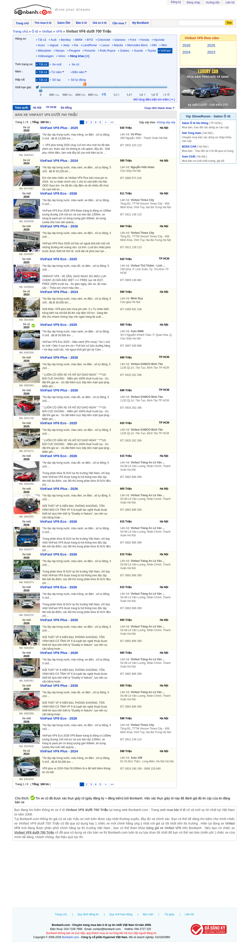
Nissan (60, 50)
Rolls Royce (107, 50)
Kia (76, 45)
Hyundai (159, 39)
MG (154, 45)
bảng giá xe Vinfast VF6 (163, 828)
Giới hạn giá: (23, 87)
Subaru (124, 50)
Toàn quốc (21, 107)
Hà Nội (37, 107)
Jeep (66, 45)
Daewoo (120, 39)
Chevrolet (104, 39)
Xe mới (56, 64)
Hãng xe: (21, 38)
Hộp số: (20, 79)
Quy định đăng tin (88, 914)
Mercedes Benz (137, 45)
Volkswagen (46, 56)
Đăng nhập (193, 2)
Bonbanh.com (70, 937)
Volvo (61, 56)
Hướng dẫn (213, 2)
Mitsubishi (44, 50)
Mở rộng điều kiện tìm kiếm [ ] (154, 99)
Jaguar (54, 45)
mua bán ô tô (176, 810)
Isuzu (41, 45)
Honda (145, 39)
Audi (53, 39)
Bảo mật (148, 914)
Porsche (90, 50)
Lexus (105, 45)
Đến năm (79, 72)
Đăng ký (176, 2)
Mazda (118, 45)
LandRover (90, 45)
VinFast (165, 50)
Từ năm (56, 72)
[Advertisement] (124, 874)
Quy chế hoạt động (120, 914)
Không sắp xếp (166, 122)
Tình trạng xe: (24, 64)
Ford (133, 39)
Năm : (19, 71)
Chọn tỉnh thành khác (159, 108)
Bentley (66, 39)
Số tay (56, 79)
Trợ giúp (169, 914)
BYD (90, 39)
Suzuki (138, 50)
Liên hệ (230, 2)
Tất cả (42, 39)
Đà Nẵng (66, 107)
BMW (78, 39)
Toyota (151, 50)
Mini (164, 45)
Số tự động (78, 79)
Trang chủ (61, 914)
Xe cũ (75, 64)
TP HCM (51, 107)
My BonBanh (140, 22)
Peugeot (74, 50)
